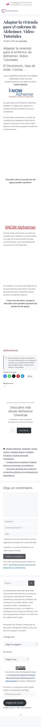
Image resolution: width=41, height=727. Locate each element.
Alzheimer (26, 448)
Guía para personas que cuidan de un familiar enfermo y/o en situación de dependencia (20, 472)
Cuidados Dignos (17, 452)
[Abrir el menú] (20, 714)
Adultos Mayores (13, 448)
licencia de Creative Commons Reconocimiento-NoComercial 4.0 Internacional (20, 678)
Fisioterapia (8, 458)
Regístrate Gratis (14, 702)
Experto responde (20, 455)
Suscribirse (24, 430)
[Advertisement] (20, 154)
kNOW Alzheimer (20, 227)
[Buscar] (31, 583)
